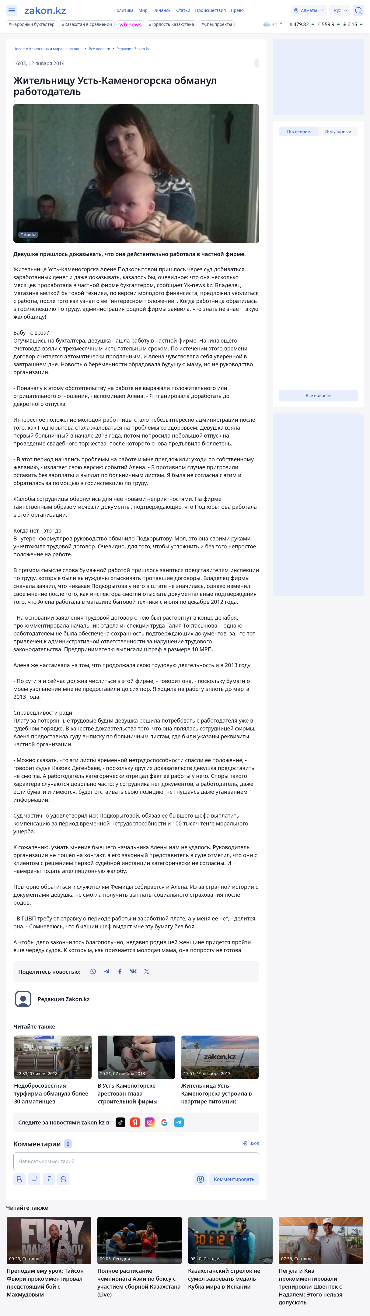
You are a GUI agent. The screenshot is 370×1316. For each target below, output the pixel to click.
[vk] (133, 971)
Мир (143, 10)
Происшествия (210, 10)
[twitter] (146, 971)
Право (237, 10)
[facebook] (119, 971)
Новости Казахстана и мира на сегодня (47, 48)
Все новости (99, 48)
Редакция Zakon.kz (133, 48)
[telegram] (106, 971)
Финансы (162, 10)
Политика (123, 10)
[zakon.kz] (45, 10)
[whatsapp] (93, 971)
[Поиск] (358, 10)
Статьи (183, 10)
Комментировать (234, 1179)
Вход (254, 1143)
